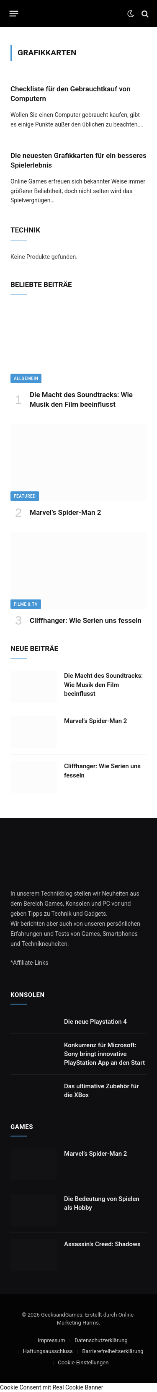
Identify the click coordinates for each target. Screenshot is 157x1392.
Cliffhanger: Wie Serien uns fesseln (86, 620)
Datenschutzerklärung (101, 1340)
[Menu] (14, 13)
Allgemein (26, 378)
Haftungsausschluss (48, 1351)
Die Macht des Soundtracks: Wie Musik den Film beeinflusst (103, 684)
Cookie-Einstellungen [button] (83, 1362)
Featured (25, 496)
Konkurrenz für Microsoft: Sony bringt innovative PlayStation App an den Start (104, 1054)
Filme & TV (26, 604)
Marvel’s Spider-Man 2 (65, 512)
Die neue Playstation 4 (95, 1021)
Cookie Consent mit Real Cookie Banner (51, 1387)
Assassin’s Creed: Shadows (102, 1244)
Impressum (51, 1340)
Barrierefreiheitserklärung (112, 1351)
